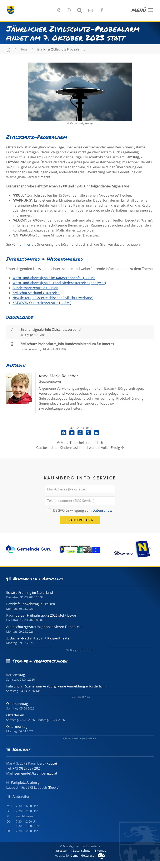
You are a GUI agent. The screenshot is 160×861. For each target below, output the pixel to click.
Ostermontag (16, 726)
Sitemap (100, 850)
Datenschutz (102, 510)
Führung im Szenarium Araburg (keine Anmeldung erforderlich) (56, 686)
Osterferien (15, 715)
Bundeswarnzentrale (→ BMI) (35, 288)
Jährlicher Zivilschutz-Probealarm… (61, 49)
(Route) (51, 763)
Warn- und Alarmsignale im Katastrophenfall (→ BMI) (53, 278)
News (24, 49)
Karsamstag (15, 675)
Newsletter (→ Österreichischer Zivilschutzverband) (52, 298)
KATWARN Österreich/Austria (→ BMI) (41, 303)
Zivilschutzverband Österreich (36, 293)
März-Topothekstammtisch (80, 442)
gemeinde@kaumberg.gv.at (35, 773)
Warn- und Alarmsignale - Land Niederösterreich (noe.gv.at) (59, 283)
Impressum (61, 850)
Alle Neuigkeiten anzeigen (79, 650)
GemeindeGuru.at (87, 855)
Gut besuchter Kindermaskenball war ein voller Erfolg (80, 447)
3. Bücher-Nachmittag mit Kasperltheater (38, 638)
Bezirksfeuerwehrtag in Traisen (30, 604)
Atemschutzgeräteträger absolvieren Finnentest (44, 627)
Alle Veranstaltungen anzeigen (79, 738)
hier (27, 244)
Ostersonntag (17, 703)
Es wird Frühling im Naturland (29, 592)
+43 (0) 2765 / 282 (26, 768)
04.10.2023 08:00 (80, 428)
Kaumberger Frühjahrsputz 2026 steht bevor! (41, 615)
